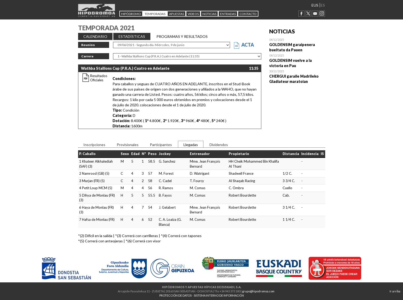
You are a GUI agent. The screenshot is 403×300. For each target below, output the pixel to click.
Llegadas (190, 144)
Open (297, 45)
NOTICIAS (209, 14)
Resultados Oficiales (98, 78)
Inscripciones (94, 144)
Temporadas (155, 14)
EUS (315, 5)
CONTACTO (248, 14)
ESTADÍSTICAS (132, 36)
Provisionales (128, 144)
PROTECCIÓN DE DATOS (175, 295)
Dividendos (219, 144)
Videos (193, 14)
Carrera (87, 56)
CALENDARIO (95, 36)
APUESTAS (176, 14)
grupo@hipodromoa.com (258, 291)
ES (323, 5)
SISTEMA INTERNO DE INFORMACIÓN (219, 295)
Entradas (228, 14)
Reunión (88, 45)
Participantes (161, 144)
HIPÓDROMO (131, 14)
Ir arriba (395, 291)
